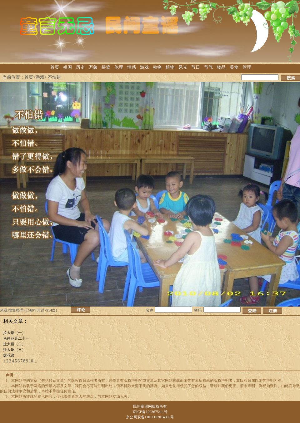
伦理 (118, 67)
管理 (246, 67)
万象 (93, 67)
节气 (208, 67)
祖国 (67, 67)
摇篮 (106, 67)
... (35, 361)
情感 (131, 67)
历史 (80, 67)
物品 (221, 67)
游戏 (144, 67)
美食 (234, 67)
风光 (182, 67)
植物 (170, 67)
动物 (157, 67)
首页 (54, 67)
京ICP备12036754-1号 (150, 412)
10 (31, 361)
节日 (195, 67)
